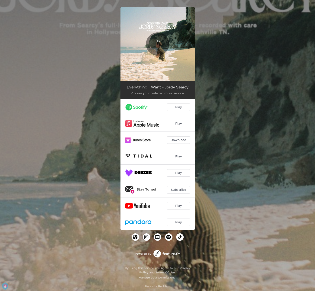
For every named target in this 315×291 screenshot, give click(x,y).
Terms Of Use (165, 272)
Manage (144, 277)
